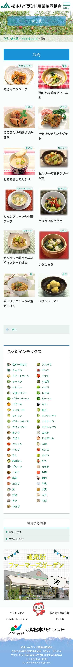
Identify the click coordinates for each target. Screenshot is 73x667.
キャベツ (27, 230)
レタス (63, 230)
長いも (28, 147)
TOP (6, 38)
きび (64, 274)
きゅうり (62, 188)
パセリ (63, 107)
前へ (14, 329)
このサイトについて (17, 619)
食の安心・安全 (16, 538)
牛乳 (64, 66)
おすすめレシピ (29, 38)
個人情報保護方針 (59, 612)
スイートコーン (24, 188)
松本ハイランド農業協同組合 (31, 5)
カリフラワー (25, 66)
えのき (28, 107)
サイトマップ (17, 612)
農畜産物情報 (15, 531)
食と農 (14, 38)
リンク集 (59, 619)
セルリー (62, 147)
